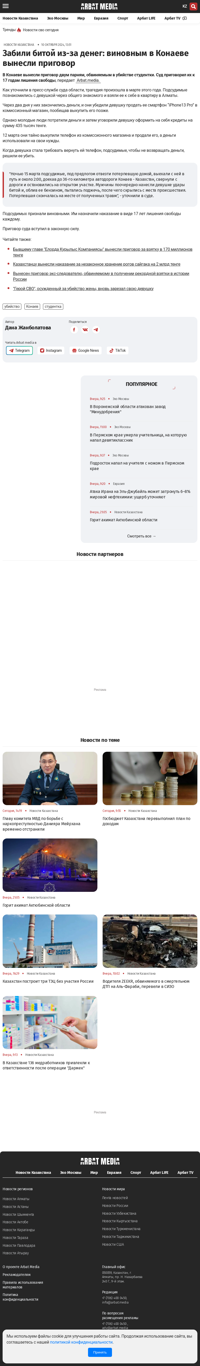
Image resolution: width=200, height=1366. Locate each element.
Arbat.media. (88, 80)
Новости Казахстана (20, 18)
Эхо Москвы (57, 18)
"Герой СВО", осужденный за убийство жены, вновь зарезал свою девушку (83, 288)
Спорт (122, 18)
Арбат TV (176, 18)
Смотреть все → (141, 536)
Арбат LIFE (146, 18)
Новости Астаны (16, 1207)
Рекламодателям (16, 1275)
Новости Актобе (15, 1222)
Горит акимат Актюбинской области (123, 519)
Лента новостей (115, 1198)
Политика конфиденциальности (20, 1297)
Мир (81, 18)
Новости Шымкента (18, 1214)
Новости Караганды (19, 1230)
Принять (100, 1352)
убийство (12, 306)
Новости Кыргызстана (120, 1221)
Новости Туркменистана (121, 1229)
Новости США (113, 1244)
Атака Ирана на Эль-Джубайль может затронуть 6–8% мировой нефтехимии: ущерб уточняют (140, 494)
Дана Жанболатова (28, 327)
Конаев (32, 306)
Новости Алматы (16, 1199)
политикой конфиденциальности (81, 1342)
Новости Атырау (16, 1253)
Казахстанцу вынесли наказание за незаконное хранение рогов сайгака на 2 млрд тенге (96, 264)
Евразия (101, 18)
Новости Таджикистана (120, 1237)
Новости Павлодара (19, 1245)
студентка (53, 306)
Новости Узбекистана (119, 1213)
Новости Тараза (15, 1238)
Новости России (115, 1206)
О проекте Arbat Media (21, 1267)
